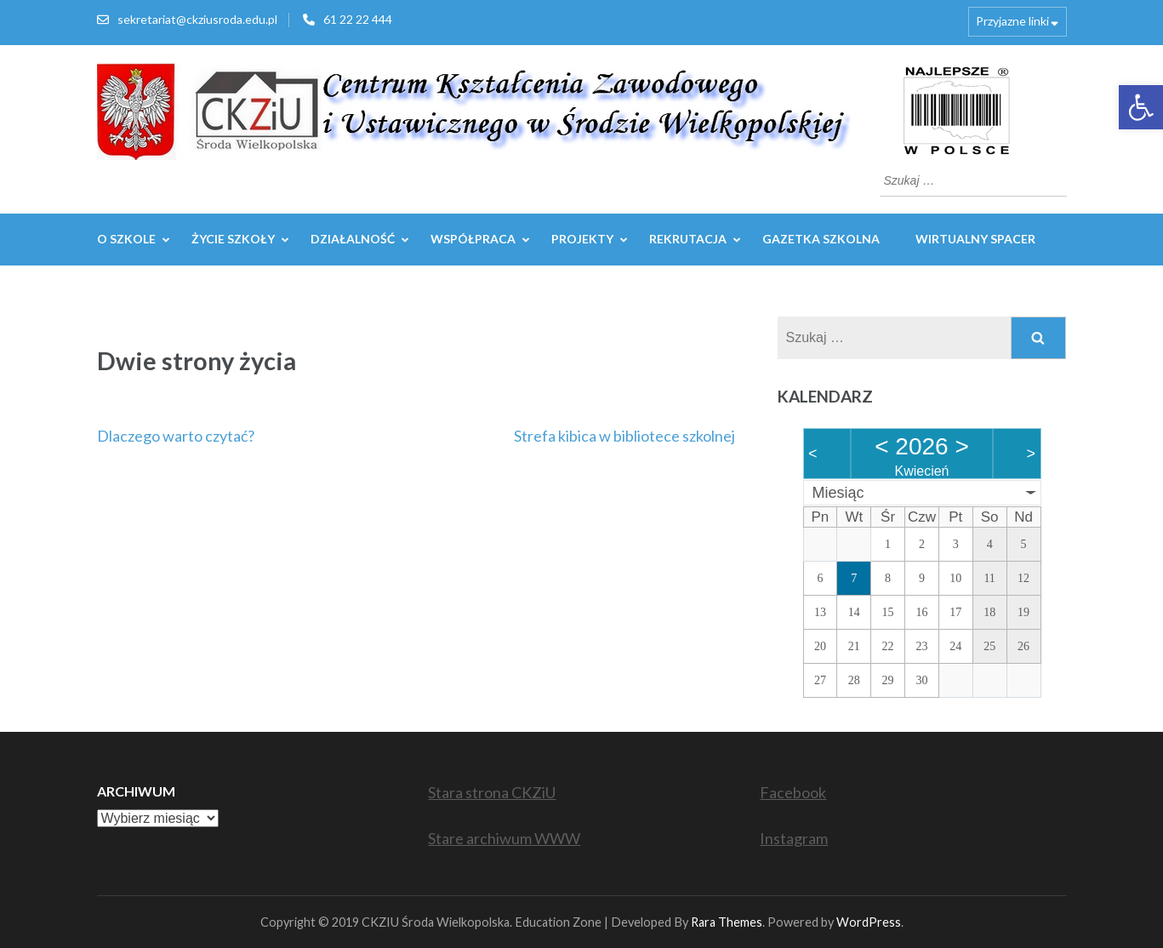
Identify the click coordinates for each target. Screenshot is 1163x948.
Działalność (353, 238)
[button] (1141, 107)
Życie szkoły (233, 238)
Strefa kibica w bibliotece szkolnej (624, 435)
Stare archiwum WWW (504, 838)
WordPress (868, 922)
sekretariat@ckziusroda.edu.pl (197, 19)
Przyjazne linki (1012, 21)
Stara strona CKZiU (492, 792)
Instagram (794, 838)
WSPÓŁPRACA (473, 238)
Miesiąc (838, 492)
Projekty (582, 238)
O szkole (126, 238)
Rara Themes (726, 922)
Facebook (793, 792)
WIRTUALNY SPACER (975, 238)
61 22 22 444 (357, 19)
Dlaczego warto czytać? (175, 435)
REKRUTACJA (688, 238)
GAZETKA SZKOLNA (821, 238)
